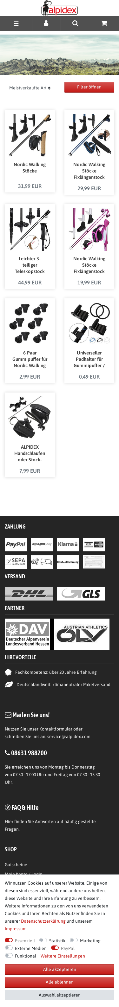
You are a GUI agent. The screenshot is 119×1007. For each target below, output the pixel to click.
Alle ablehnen (60, 981)
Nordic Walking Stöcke (30, 167)
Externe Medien (31, 948)
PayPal (68, 948)
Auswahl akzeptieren (60, 994)
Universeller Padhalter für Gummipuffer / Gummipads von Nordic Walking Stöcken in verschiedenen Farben (89, 359)
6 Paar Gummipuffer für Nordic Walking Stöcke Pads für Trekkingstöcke (29, 359)
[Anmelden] (46, 23)
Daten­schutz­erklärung (43, 921)
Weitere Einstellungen (63, 955)
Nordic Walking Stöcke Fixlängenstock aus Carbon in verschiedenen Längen (89, 265)
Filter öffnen (89, 86)
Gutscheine (16, 864)
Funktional (25, 955)
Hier (9, 821)
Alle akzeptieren (59, 969)
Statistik (57, 940)
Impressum (16, 928)
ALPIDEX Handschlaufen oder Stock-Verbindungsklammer (30, 453)
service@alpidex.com (68, 736)
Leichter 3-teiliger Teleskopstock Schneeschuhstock (29, 265)
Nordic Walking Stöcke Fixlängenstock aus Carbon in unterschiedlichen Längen (89, 171)
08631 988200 (29, 753)
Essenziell (25, 940)
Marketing (90, 940)
